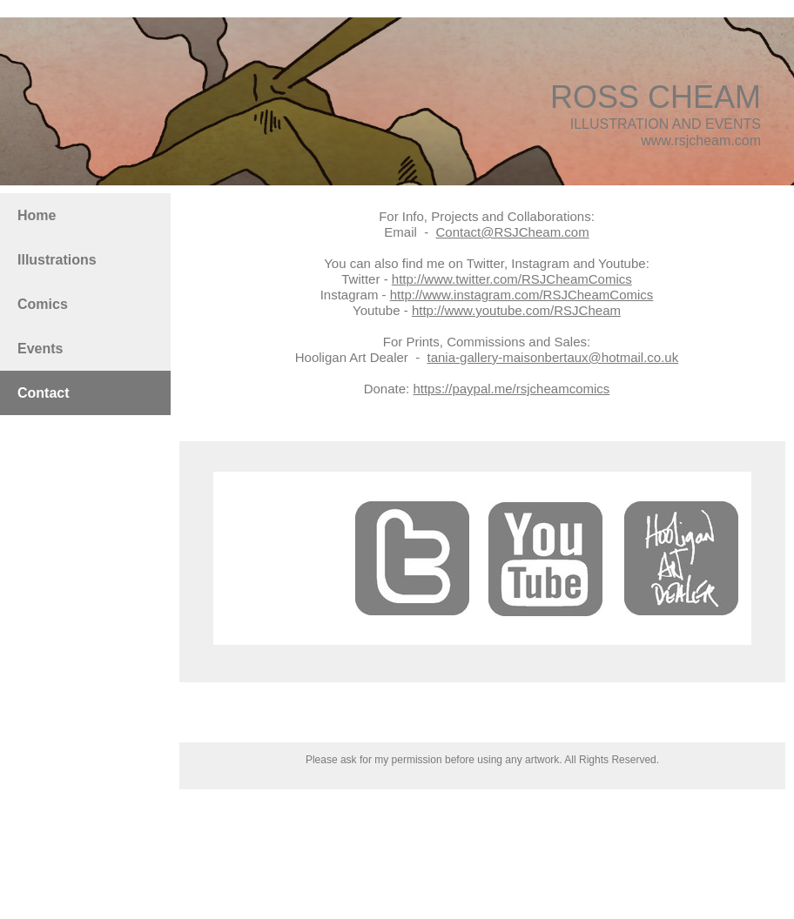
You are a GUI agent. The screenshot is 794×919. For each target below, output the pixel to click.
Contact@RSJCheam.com (512, 232)
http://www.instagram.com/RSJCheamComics (522, 294)
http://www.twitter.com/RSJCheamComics (512, 279)
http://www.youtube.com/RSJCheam (516, 310)
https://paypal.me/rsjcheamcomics (511, 388)
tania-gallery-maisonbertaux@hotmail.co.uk (553, 357)
